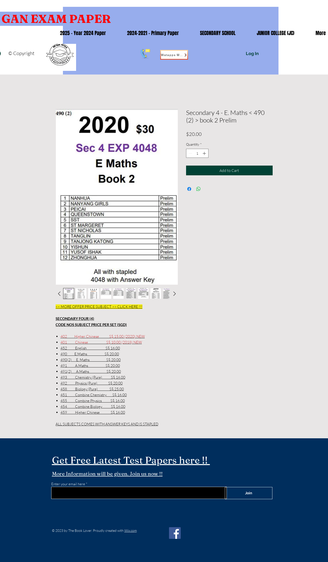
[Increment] (205, 153)
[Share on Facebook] (189, 189)
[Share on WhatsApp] (198, 189)
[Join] (248, 493)
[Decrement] (190, 153)
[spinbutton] (197, 153)
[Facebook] (175, 533)
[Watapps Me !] (174, 55)
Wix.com (130, 530)
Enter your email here (68, 484)
